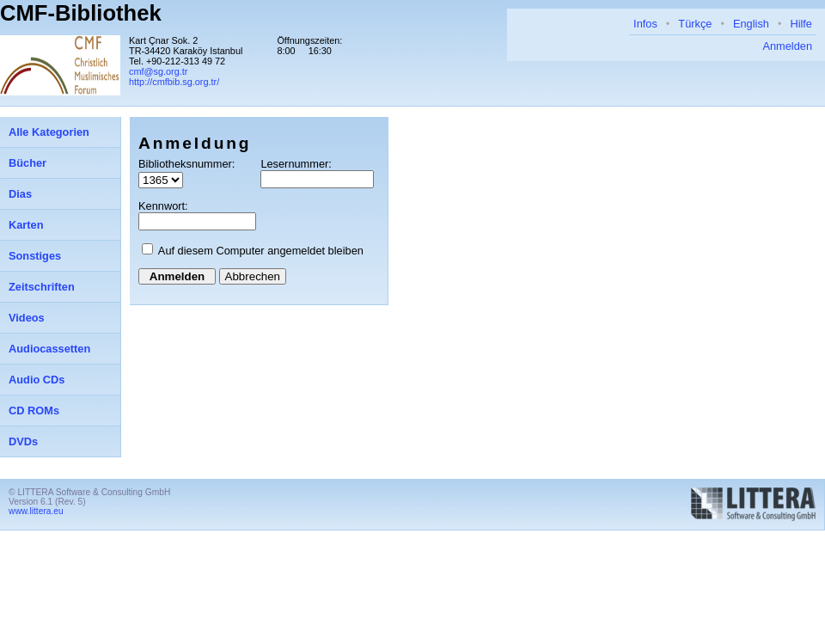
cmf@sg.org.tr (158, 71)
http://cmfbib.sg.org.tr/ (174, 82)
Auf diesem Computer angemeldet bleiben (261, 250)
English (751, 23)
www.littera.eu (36, 511)
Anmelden (787, 46)
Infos (645, 23)
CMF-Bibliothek (81, 13)
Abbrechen (252, 276)
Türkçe (695, 23)
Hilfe (801, 23)
